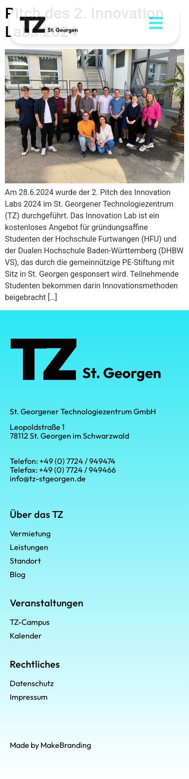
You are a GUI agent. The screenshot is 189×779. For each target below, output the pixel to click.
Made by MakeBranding (50, 745)
